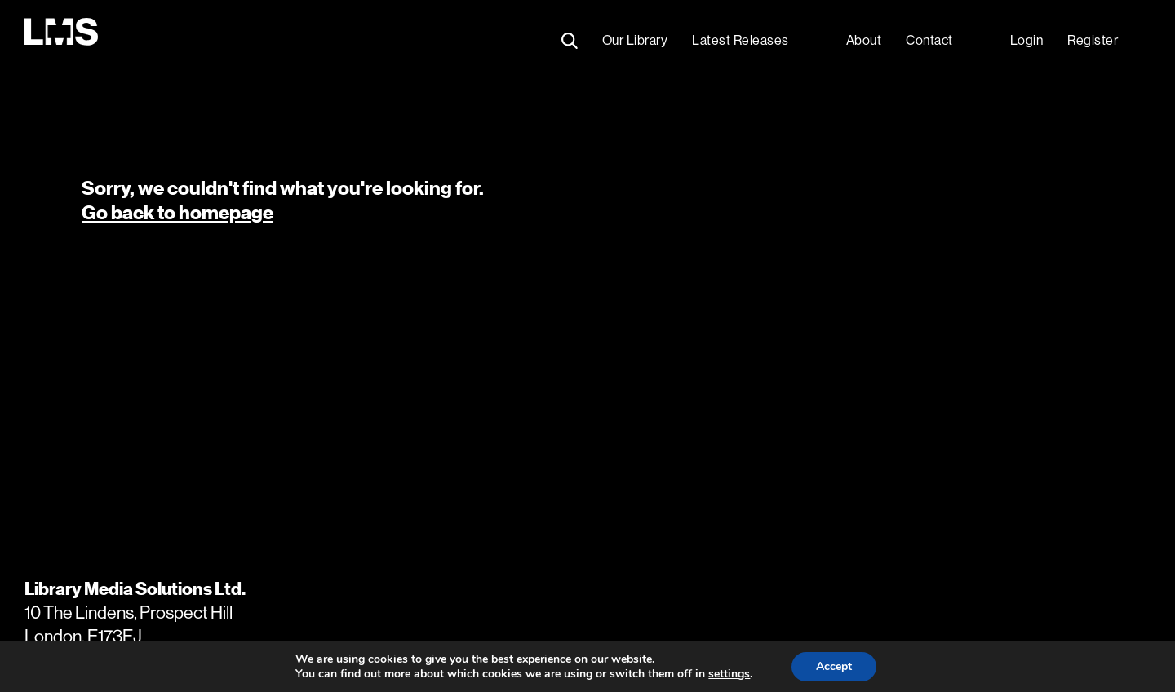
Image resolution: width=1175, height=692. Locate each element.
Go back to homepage (177, 213)
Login (1027, 40)
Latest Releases (740, 40)
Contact (929, 40)
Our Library (635, 40)
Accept (834, 666)
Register (1092, 40)
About (864, 40)
